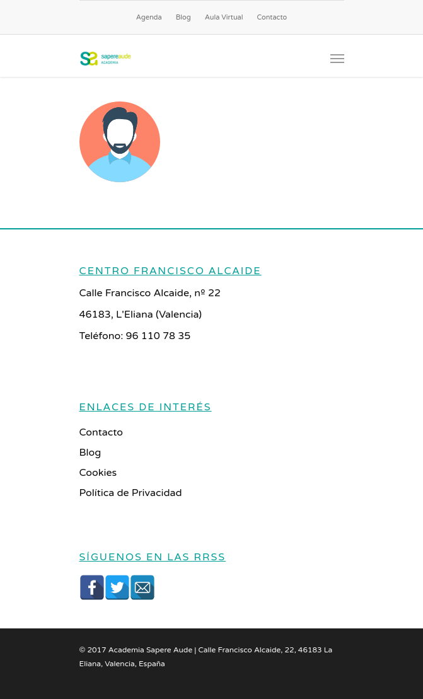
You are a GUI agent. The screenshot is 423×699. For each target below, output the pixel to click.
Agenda (149, 17)
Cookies (98, 472)
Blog (183, 17)
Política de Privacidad (130, 493)
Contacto (272, 17)
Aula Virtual (224, 17)
